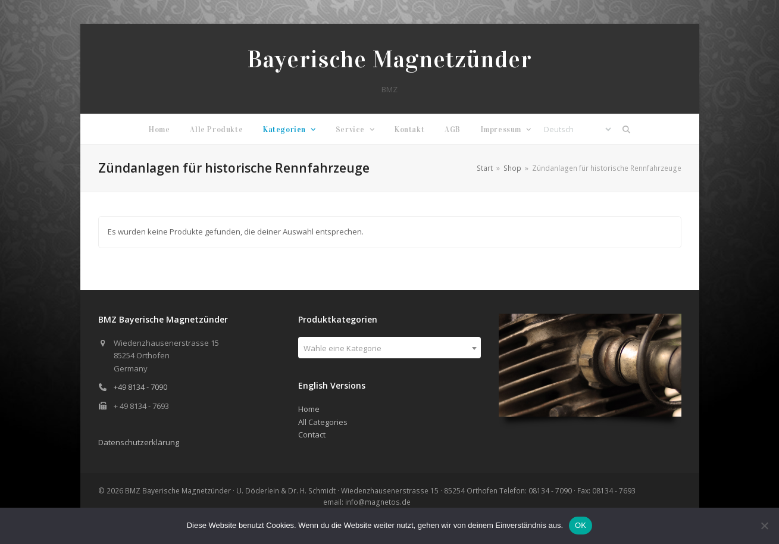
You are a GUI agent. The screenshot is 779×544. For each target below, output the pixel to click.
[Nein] (764, 526)
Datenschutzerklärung (138, 442)
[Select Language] (577, 129)
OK (580, 525)
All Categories (323, 422)
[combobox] (389, 347)
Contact (312, 434)
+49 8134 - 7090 (140, 387)
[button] (626, 129)
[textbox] (389, 348)
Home (309, 409)
